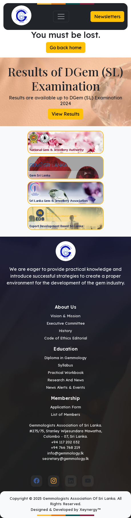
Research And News (65, 380)
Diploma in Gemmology (65, 357)
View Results (65, 114)
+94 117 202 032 (65, 442)
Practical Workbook (66, 372)
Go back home (66, 47)
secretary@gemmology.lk (65, 458)
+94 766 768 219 (65, 447)
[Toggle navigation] (61, 16)
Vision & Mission (65, 316)
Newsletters (107, 16)
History (65, 330)
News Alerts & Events (65, 387)
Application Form (65, 407)
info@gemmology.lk (65, 453)
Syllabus (65, 365)
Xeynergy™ (90, 509)
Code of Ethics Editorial (65, 338)
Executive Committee (66, 323)
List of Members (65, 414)
